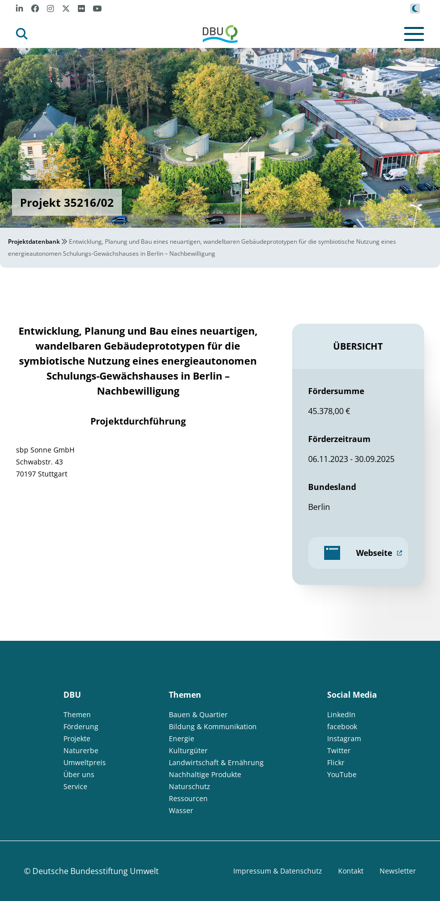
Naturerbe (80, 750)
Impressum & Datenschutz (277, 871)
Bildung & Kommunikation (213, 726)
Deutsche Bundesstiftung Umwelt (95, 871)
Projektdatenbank (34, 241)
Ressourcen (188, 798)
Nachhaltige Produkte (205, 774)
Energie (181, 738)
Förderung (80, 726)
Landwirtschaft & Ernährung (216, 762)
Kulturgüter (188, 750)
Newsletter (398, 871)
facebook (342, 726)
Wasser (181, 810)
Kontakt (351, 871)
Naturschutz (189, 786)
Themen (77, 714)
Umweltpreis (84, 762)
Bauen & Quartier (198, 714)
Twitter (339, 750)
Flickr (336, 762)
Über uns (78, 774)
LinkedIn (341, 714)
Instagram (344, 738)
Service (75, 786)
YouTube (342, 774)
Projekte (76, 738)
